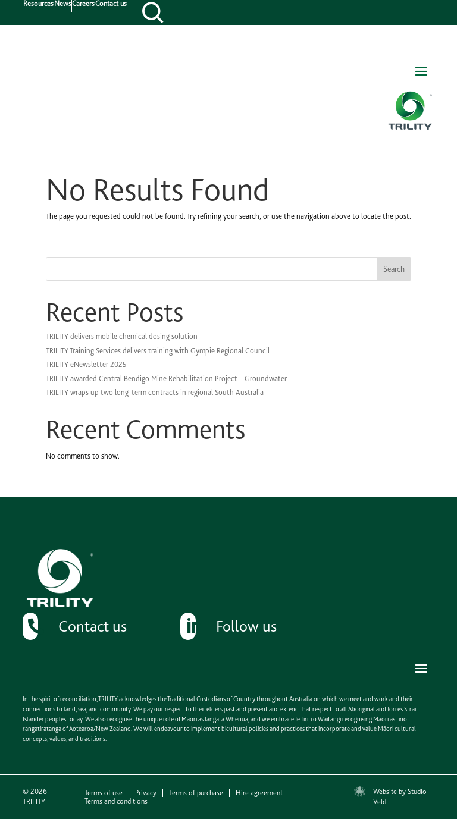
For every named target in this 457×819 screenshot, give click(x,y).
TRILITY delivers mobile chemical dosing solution (122, 336)
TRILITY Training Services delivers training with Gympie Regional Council (158, 350)
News (62, 4)
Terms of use (103, 793)
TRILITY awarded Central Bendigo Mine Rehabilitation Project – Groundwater (166, 378)
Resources (38, 4)
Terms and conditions (116, 801)
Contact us (111, 4)
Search (394, 269)
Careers (83, 4)
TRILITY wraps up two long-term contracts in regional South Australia (155, 392)
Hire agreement (259, 793)
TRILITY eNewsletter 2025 (86, 364)
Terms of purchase (196, 793)
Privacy (145, 793)
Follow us (246, 626)
